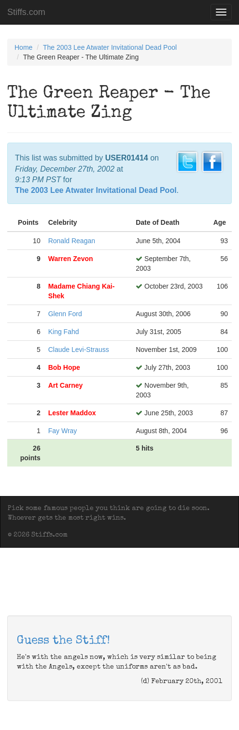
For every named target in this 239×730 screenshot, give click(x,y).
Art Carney (65, 385)
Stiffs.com (26, 12)
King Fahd (63, 332)
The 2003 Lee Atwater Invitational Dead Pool (110, 47)
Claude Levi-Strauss (78, 349)
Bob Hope (64, 367)
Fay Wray (62, 431)
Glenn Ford (65, 314)
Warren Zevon (70, 259)
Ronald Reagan (71, 241)
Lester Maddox (72, 413)
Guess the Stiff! (63, 641)
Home (23, 47)
